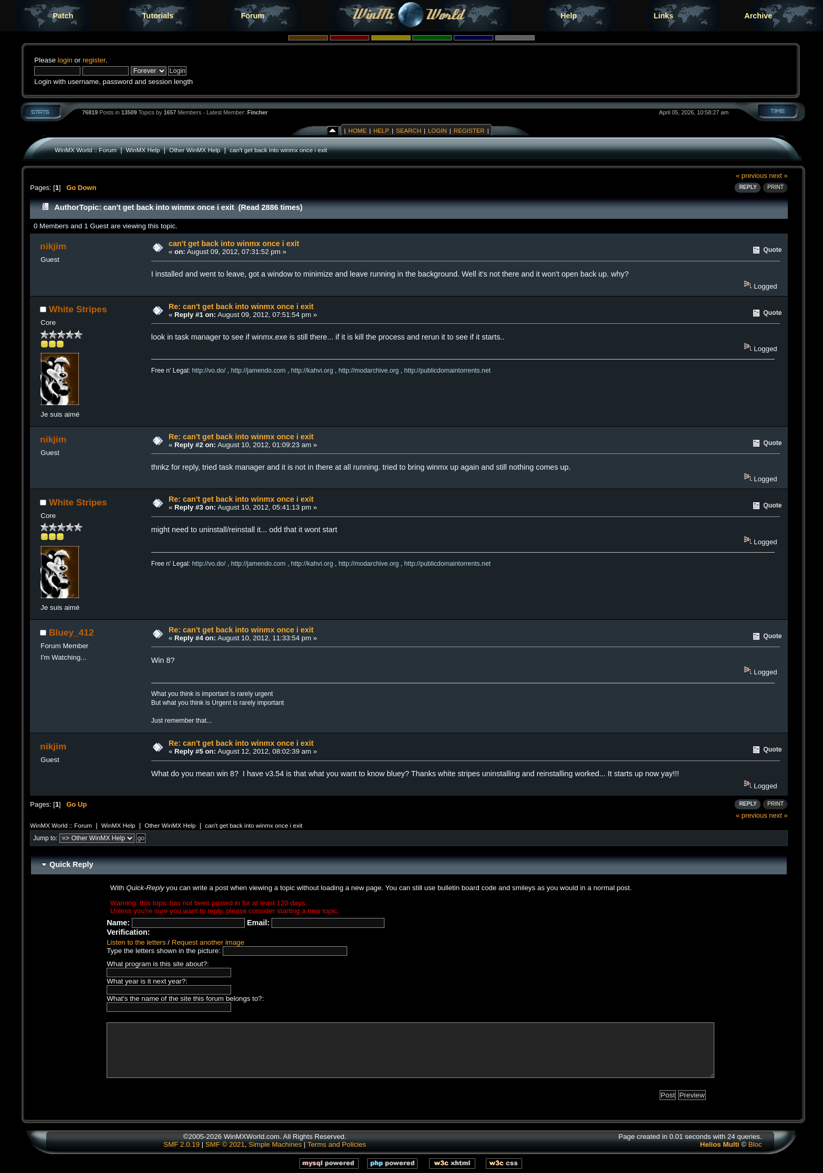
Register (469, 131)
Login (437, 131)
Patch (63, 16)
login (65, 60)
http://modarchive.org (368, 370)
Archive (758, 16)
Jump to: (45, 838)
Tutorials (158, 16)
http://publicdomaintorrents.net (447, 370)
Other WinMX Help (194, 149)
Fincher (257, 112)
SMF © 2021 (225, 1144)
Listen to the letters (136, 942)
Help (568, 16)
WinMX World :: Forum (86, 149)
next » (778, 175)
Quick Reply (71, 864)
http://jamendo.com (258, 370)
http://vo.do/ (209, 370)
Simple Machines (274, 1144)
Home (357, 131)
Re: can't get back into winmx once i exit (241, 306)
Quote (772, 249)
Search (408, 131)
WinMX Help (143, 149)
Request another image (208, 942)
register (94, 60)
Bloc (755, 1144)
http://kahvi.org (312, 370)
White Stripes (78, 309)
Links (663, 16)
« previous (751, 175)
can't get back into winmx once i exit (278, 149)
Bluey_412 (71, 632)
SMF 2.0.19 (181, 1144)
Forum (253, 16)
